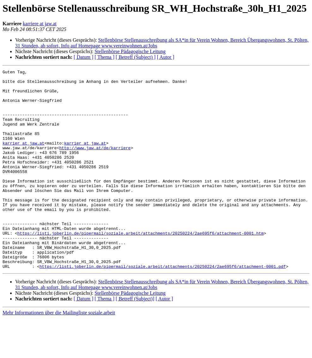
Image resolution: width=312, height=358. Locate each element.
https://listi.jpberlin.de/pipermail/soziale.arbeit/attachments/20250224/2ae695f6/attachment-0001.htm (140, 266)
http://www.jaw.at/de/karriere (94, 164)
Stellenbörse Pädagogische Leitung (129, 51)
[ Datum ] (83, 57)
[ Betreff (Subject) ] (135, 57)
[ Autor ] (165, 57)
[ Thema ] (105, 57)
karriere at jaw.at (40, 23)
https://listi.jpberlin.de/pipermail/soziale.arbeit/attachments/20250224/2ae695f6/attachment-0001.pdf (162, 306)
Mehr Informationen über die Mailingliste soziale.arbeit (59, 352)
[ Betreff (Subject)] (135, 338)
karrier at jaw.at (24, 158)
